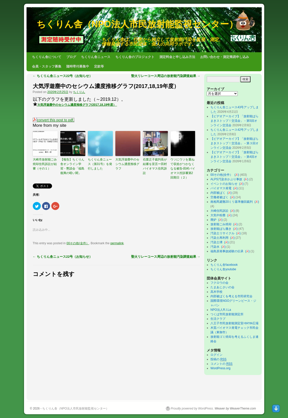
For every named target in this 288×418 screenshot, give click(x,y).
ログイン (216, 354)
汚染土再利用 (220, 238)
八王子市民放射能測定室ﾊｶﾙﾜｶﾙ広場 (235, 323)
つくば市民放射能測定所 (226, 314)
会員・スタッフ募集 (46, 66)
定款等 (99, 66)
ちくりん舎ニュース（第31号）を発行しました (100, 164)
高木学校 (216, 292)
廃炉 (214, 220)
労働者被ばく (220, 197)
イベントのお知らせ (224, 184)
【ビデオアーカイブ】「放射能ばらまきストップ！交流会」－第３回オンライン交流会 (234, 143)
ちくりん (79, 92)
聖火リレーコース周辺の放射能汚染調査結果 (165, 76)
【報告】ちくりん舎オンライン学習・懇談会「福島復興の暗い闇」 (72, 166)
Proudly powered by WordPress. (192, 408)
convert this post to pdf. (53, 120)
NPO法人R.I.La (220, 310)
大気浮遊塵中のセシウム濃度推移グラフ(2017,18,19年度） (106, 86)
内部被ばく (218, 192)
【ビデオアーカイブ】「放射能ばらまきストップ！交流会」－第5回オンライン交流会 (234, 120)
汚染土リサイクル (223, 233)
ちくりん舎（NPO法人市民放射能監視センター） (137, 24)
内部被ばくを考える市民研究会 (231, 296)
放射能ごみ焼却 (221, 224)
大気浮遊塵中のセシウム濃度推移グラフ (127, 164)
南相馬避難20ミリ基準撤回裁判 (232, 202)
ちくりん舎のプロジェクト (134, 57)
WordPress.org (220, 368)
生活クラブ (217, 318)
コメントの (221, 364)
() (236, 174)
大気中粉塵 (218, 215)
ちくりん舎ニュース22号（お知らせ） (63, 76)
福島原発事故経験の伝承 (227, 251)
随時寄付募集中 (77, 66)
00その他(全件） (78, 243)
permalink (117, 243)
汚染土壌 (217, 242)
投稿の (218, 359)
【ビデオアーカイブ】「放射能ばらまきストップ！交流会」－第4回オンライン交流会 (234, 156)
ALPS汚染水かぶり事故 (227, 179)
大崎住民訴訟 (220, 210)
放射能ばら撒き (221, 228)
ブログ (71, 57)
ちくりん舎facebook (224, 264)
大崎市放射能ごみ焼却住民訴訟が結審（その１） (45, 164)
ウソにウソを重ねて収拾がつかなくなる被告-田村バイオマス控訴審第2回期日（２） (182, 168)
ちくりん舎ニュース (95, 57)
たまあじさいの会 (222, 287)
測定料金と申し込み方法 (177, 57)
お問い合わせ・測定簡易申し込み (224, 57)
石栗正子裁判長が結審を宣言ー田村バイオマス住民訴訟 (155, 166)
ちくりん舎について (46, 57)
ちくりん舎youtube (223, 269)
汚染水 (215, 246)
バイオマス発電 (221, 188)
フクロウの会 (219, 282)
